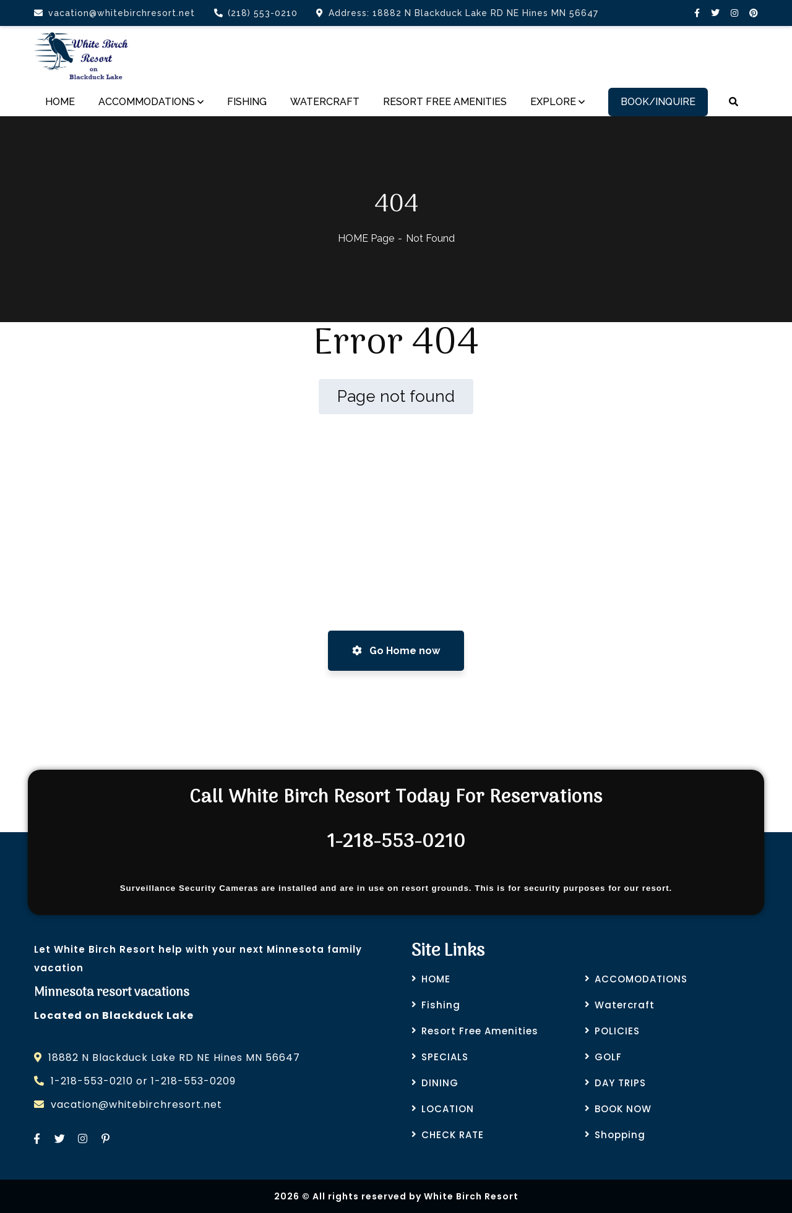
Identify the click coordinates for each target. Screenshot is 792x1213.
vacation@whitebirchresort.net (114, 13)
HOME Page (366, 238)
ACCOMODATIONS (641, 979)
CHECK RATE (452, 1134)
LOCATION (447, 1108)
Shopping (620, 1134)
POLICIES (617, 1030)
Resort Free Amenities (479, 1030)
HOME (435, 979)
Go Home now (396, 651)
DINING (439, 1082)
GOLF (608, 1056)
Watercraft (625, 1004)
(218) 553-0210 (255, 13)
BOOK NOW (623, 1108)
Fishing (440, 1004)
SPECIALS (444, 1056)
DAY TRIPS (620, 1082)
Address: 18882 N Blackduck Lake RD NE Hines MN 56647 (457, 13)
